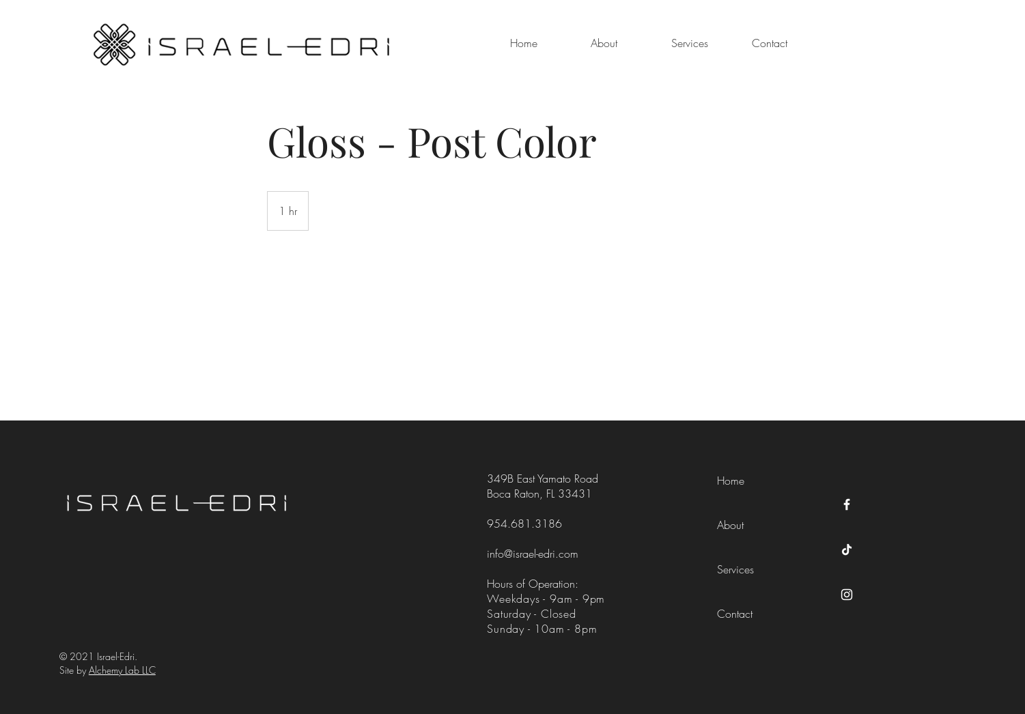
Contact (735, 613)
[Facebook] (846, 504)
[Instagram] (846, 594)
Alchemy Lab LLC (122, 669)
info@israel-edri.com (532, 553)
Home (730, 480)
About (730, 524)
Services (735, 569)
